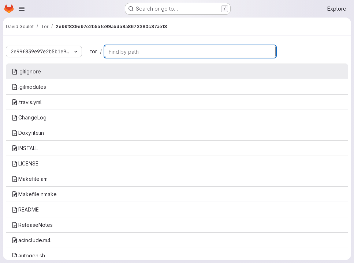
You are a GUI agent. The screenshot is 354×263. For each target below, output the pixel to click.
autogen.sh (28, 255)
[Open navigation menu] (21, 9)
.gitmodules (29, 87)
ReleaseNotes (32, 225)
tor (93, 51)
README (25, 209)
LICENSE (25, 163)
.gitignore (26, 71)
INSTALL (25, 148)
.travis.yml (27, 102)
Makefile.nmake (34, 194)
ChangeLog (29, 117)
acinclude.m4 (31, 240)
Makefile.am (30, 179)
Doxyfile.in (28, 133)
